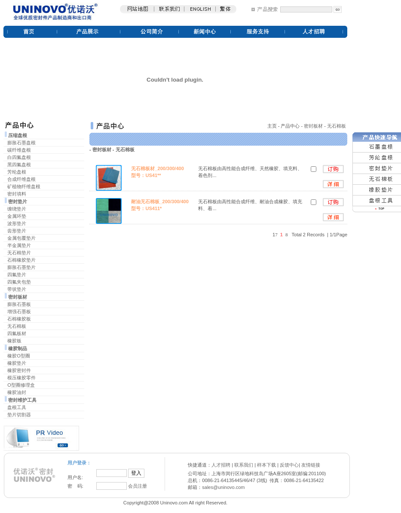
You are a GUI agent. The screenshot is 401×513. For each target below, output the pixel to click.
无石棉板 (16, 326)
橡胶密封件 (19, 370)
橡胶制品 (17, 348)
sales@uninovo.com (223, 487)
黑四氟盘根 (19, 164)
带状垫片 (16, 289)
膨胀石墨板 (19, 304)
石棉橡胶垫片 (21, 260)
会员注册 (137, 486)
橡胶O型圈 (18, 355)
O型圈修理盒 (21, 385)
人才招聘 (220, 464)
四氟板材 (16, 333)
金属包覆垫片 (21, 238)
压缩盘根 (17, 135)
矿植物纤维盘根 (23, 186)
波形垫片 (16, 223)
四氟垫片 (16, 274)
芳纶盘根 (16, 171)
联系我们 (243, 464)
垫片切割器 (19, 414)
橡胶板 (14, 340)
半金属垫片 (19, 245)
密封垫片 (17, 201)
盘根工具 (16, 407)
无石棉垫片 (19, 252)
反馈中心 (289, 464)
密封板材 (17, 296)
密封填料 (16, 193)
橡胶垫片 (16, 363)
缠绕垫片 (16, 208)
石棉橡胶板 (19, 318)
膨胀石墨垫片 (21, 267)
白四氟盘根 (19, 157)
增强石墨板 (19, 311)
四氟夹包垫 (19, 281)
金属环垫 (16, 216)
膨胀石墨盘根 (21, 142)
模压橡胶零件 (21, 377)
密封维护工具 (22, 400)
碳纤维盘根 (19, 150)
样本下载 (266, 464)
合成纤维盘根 (21, 179)
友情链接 (310, 464)
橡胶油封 (16, 392)
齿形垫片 (16, 230)
